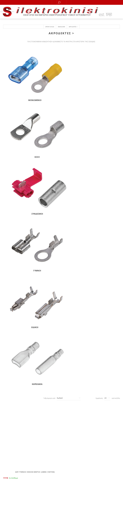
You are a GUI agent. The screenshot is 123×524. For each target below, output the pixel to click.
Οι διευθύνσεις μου (85, 476)
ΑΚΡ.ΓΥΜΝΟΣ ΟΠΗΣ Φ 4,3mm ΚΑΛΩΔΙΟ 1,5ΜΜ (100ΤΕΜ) (16, 355)
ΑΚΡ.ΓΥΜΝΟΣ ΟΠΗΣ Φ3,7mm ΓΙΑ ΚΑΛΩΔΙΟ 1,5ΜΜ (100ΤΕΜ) (104, 305)
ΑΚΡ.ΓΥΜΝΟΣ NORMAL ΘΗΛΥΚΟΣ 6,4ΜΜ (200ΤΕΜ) (16, 255)
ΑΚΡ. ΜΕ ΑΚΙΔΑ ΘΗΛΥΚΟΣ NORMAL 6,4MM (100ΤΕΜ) (75, 155)
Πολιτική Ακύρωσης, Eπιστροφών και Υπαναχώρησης (37, 501)
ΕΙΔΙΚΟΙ (16, 103)
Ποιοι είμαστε (38, 498)
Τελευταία (77, 433)
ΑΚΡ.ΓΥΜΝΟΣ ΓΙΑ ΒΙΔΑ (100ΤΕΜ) (75, 305)
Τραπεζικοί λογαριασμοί (37, 505)
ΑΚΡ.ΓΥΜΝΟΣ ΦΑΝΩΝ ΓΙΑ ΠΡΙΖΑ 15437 (45, 255)
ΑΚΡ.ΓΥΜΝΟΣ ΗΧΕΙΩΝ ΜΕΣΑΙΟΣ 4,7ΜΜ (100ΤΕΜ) (46, 155)
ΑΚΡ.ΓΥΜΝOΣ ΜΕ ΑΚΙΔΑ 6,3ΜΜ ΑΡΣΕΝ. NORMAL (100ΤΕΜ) (46, 305)
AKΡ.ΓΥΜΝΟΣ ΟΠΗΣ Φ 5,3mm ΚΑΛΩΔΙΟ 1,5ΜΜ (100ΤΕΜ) (46, 355)
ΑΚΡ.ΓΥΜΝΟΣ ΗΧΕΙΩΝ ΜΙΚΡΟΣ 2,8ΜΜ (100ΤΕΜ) (16, 155)
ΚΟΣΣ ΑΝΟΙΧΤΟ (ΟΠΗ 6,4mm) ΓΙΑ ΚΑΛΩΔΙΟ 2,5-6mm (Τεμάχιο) (104, 356)
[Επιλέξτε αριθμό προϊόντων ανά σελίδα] (107, 117)
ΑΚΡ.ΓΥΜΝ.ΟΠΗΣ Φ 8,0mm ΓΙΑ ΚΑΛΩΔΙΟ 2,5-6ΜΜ (74, 405)
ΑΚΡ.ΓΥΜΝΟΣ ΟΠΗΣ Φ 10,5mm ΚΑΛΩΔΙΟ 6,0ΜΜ (45, 405)
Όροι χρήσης (38, 511)
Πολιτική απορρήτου (38, 508)
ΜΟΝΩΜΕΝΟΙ (16, 73)
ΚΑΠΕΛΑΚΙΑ (45, 103)
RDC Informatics (66, 521)
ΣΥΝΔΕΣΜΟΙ (75, 73)
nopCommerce (44, 521)
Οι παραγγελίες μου (85, 473)
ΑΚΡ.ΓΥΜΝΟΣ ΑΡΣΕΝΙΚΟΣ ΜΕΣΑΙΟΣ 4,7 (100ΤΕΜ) (75, 255)
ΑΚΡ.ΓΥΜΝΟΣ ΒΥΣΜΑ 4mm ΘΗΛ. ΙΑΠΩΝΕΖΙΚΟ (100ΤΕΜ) (104, 405)
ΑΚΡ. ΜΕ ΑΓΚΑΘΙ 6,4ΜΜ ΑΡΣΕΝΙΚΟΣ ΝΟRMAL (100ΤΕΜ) (16, 305)
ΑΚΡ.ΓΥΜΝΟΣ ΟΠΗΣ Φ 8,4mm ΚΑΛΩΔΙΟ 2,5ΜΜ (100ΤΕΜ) (16, 405)
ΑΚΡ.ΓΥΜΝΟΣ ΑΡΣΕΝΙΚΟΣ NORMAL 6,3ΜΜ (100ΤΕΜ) (104, 255)
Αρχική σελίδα (49, 27)
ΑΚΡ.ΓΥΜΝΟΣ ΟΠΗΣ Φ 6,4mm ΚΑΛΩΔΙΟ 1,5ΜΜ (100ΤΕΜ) (75, 355)
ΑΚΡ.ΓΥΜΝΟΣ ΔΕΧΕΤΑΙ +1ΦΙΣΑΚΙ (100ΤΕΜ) (16, 205)
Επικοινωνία (38, 495)
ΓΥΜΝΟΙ (104, 73)
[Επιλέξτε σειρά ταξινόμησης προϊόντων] (69, 117)
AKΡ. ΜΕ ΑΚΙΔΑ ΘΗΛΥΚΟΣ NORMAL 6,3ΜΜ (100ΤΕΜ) (104, 155)
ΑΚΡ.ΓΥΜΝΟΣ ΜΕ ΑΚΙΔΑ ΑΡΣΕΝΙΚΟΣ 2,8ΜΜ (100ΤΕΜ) (75, 205)
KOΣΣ (45, 73)
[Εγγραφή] (85, 497)
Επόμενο (72, 433)
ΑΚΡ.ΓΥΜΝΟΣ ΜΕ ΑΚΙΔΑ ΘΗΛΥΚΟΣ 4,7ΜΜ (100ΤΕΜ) (104, 205)
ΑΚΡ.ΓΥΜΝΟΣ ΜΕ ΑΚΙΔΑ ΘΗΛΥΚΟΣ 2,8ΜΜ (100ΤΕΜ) (45, 205)
